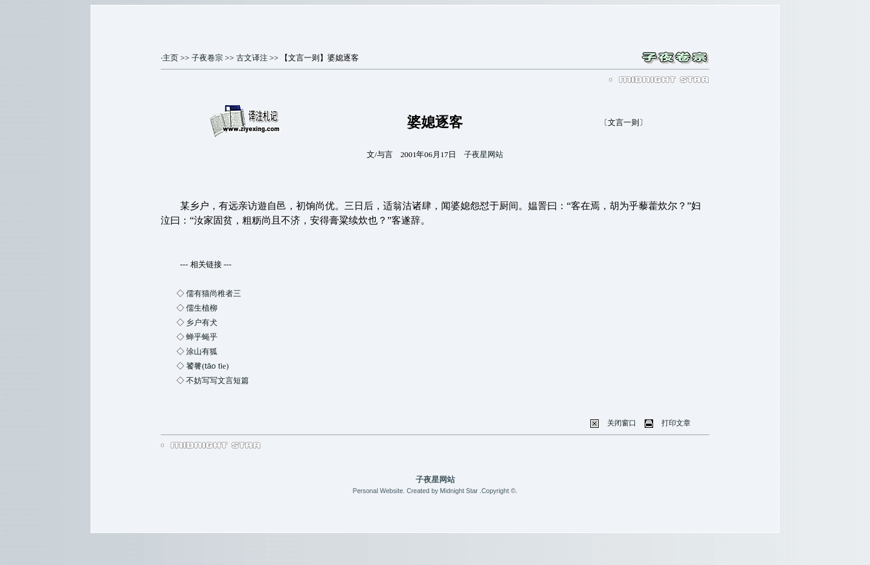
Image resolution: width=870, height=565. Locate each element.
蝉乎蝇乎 (202, 336)
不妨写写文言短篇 (217, 380)
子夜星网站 (483, 154)
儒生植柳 (202, 307)
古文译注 (252, 57)
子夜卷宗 (207, 57)
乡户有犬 (202, 322)
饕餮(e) (207, 365)
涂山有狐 (202, 351)
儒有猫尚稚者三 (213, 293)
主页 (170, 57)
